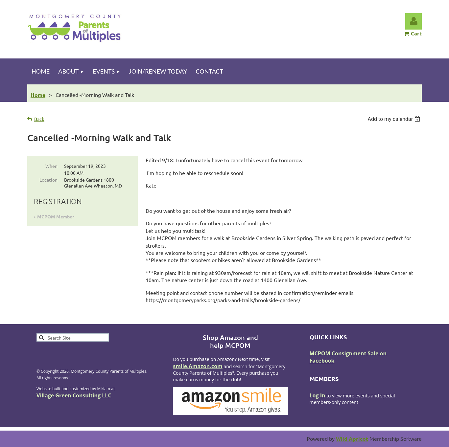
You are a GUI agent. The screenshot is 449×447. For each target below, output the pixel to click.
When (51, 166)
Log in (413, 21)
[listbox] (394, 119)
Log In (317, 395)
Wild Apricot (352, 438)
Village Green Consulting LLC (73, 395)
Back (39, 119)
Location (48, 180)
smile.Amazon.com (198, 366)
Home (38, 94)
